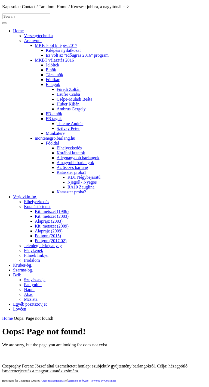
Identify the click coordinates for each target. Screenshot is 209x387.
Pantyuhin (33, 284)
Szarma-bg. (23, 270)
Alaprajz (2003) (49, 221)
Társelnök (54, 74)
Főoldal (52, 143)
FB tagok (54, 118)
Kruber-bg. (22, 265)
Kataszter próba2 (71, 192)
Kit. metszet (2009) (52, 226)
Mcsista (31, 299)
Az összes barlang (72, 167)
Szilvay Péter (68, 128)
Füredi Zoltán (69, 89)
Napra (29, 289)
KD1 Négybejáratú (83, 177)
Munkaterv (55, 133)
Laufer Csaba (68, 94)
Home (18, 30)
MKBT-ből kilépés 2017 (56, 45)
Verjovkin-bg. (25, 196)
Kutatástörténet (37, 206)
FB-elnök (54, 113)
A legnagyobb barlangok (78, 157)
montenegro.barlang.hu (55, 138)
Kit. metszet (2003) (52, 216)
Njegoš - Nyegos (82, 182)
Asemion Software (78, 380)
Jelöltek (52, 65)
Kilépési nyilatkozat (63, 50)
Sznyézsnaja (34, 279)
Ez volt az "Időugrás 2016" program (77, 55)
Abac (28, 294)
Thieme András (70, 123)
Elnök (51, 70)
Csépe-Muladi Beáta (74, 99)
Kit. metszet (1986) (52, 211)
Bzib (17, 275)
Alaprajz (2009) (49, 231)
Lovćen (19, 309)
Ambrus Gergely (71, 109)
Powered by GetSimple (103, 380)
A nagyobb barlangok (75, 162)
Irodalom (32, 260)
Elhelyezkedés (69, 148)
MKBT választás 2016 (54, 60)
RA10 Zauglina (80, 187)
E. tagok (53, 84)
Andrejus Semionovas (52, 380)
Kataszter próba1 (71, 172)
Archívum (33, 40)
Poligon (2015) (48, 236)
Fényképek (33, 250)
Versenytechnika (38, 35)
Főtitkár (53, 79)
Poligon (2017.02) (50, 240)
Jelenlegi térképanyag (43, 245)
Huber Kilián (68, 104)
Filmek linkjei (36, 255)
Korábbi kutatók (71, 153)
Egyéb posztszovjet (30, 304)
